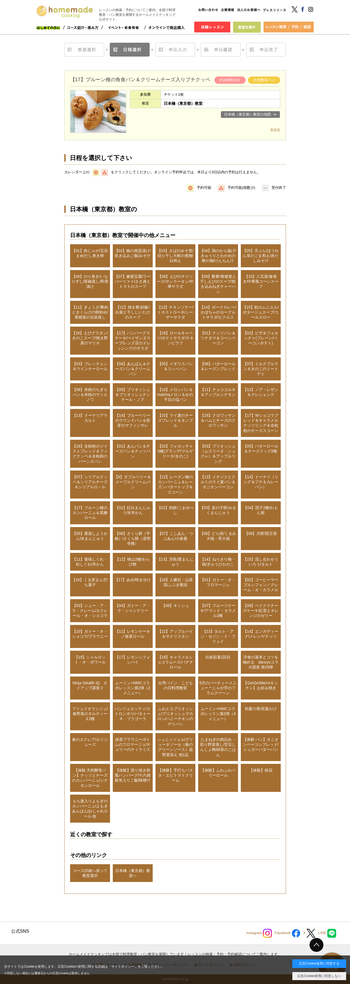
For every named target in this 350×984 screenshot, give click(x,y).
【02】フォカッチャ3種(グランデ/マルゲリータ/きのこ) (175, 451)
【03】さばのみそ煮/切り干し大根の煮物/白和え (175, 255)
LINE (327, 933)
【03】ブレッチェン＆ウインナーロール (90, 366)
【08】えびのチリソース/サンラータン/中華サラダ (175, 281)
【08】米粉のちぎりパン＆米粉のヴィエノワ (90, 394)
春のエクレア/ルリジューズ (90, 742)
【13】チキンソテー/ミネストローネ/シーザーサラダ (175, 312)
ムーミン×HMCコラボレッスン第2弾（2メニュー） (132, 688)
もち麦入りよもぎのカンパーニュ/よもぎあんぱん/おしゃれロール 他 (90, 808)
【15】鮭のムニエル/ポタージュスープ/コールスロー (260, 312)
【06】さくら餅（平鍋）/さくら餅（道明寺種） (133, 538)
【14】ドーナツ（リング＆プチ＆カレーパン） (261, 482)
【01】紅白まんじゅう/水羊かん (132, 510)
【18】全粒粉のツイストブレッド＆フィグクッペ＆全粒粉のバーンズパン (90, 454)
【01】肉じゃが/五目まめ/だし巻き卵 (90, 253)
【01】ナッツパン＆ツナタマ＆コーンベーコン (218, 338)
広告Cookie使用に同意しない (319, 976)
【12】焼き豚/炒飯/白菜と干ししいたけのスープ (132, 312)
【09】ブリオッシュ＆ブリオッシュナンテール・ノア (132, 394)
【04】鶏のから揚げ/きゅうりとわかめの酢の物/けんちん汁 (218, 255)
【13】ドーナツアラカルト (90, 418)
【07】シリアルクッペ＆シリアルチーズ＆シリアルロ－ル (90, 482)
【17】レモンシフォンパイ (132, 659)
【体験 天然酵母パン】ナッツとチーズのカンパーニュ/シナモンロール (90, 778)
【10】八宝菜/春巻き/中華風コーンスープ (261, 281)
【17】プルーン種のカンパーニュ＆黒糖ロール (90, 512)
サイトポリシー (122, 966)
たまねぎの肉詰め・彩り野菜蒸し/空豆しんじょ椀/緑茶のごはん (218, 747)
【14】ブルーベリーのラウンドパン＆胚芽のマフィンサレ (132, 420)
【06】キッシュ (175, 605)
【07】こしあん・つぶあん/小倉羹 (175, 536)
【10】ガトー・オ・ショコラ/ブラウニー (90, 634)
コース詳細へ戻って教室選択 (90, 873)
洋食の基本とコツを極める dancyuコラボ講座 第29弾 (261, 662)
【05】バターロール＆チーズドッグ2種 (261, 448)
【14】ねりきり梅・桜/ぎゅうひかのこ (218, 561)
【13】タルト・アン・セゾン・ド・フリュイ (218, 636)
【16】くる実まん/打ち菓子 (90, 582)
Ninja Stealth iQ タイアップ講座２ (90, 685)
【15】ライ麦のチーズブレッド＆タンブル (175, 420)
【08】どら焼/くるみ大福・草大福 (218, 536)
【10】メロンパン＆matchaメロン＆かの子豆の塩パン (175, 394)
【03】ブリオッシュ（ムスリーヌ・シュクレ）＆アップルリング (218, 454)
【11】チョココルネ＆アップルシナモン (218, 392)
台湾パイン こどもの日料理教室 (175, 685)
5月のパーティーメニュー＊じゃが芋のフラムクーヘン (218, 688)
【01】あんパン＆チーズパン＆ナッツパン (132, 451)
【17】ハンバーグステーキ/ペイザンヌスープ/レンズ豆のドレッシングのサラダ (133, 340)
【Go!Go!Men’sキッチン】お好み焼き (260, 685)
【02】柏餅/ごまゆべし (175, 510)
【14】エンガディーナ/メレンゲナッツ (261, 634)
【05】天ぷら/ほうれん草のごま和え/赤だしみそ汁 (260, 255)
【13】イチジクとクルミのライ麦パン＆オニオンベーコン (218, 482)
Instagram (259, 933)
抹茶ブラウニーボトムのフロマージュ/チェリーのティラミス (133, 744)
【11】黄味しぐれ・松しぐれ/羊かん (90, 561)
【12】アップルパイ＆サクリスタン (175, 634)
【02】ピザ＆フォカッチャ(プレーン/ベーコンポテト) (261, 338)
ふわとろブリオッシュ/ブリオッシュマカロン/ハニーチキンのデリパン (175, 716)
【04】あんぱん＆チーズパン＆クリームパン (132, 369)
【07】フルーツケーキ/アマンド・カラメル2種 (218, 610)
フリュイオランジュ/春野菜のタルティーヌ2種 (90, 713)
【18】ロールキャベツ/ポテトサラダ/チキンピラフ (175, 338)
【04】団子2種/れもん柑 (260, 510)
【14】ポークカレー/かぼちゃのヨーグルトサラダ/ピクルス (218, 312)
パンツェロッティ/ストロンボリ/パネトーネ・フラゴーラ (133, 713)
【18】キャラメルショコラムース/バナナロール (175, 662)
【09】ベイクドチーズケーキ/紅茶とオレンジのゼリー (261, 610)
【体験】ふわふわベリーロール (218, 772)
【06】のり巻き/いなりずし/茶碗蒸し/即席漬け (90, 281)
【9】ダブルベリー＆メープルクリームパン (132, 482)
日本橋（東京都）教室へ (132, 873)
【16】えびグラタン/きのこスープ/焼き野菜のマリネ (90, 338)
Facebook (287, 933)
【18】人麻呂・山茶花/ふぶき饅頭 (175, 582)
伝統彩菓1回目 (218, 657)
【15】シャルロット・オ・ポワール (90, 659)
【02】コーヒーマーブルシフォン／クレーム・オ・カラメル (261, 585)
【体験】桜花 (260, 770)
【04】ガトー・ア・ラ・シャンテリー (132, 608)
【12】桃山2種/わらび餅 (132, 561)
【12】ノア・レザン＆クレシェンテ (261, 392)
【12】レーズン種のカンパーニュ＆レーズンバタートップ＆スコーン (175, 484)
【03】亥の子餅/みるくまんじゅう (218, 510)
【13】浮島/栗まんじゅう (175, 561)
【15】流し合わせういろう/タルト (261, 561)
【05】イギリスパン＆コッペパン (175, 366)
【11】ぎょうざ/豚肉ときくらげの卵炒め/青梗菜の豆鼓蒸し (90, 312)
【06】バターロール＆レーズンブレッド (218, 366)
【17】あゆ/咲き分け (132, 580)
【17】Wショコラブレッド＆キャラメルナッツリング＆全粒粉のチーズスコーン (260, 423)
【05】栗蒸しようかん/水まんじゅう (90, 536)
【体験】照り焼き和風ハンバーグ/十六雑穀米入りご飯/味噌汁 (133, 775)
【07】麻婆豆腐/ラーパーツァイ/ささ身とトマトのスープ (132, 281)
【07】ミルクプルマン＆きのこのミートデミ (261, 369)
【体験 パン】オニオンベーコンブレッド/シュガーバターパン (261, 744)
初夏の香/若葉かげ (261, 708)
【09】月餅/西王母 (260, 533)
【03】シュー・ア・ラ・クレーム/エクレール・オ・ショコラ (90, 610)
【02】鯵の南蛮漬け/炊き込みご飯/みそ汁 (132, 253)
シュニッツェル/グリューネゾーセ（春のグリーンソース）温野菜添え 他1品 (175, 747)
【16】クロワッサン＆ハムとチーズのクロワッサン (218, 420)
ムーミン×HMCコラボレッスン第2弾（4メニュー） (218, 713)
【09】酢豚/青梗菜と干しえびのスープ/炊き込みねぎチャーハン (218, 284)
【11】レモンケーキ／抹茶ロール (132, 634)
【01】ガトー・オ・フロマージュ (218, 582)
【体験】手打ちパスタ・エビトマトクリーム (175, 775)
